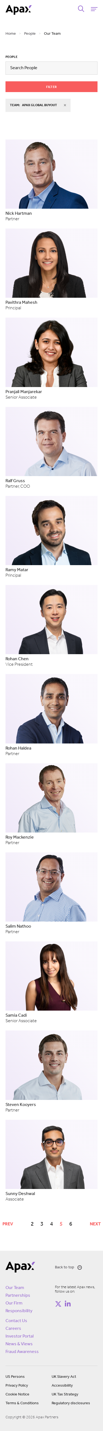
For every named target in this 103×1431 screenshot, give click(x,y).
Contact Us (16, 1321)
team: (38, 105)
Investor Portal (19, 1336)
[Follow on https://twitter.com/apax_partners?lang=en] (58, 1304)
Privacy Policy (16, 1386)
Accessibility (62, 1386)
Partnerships (17, 1295)
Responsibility (18, 1311)
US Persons (15, 1377)
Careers (13, 1329)
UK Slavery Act (64, 1377)
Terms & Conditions (22, 1403)
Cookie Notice (17, 1394)
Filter (51, 87)
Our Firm (14, 1303)
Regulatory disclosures (71, 1403)
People (11, 57)
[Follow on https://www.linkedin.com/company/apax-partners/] (68, 1304)
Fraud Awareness (22, 1352)
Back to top (68, 1267)
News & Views (19, 1344)
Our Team (14, 1288)
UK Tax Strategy (65, 1394)
